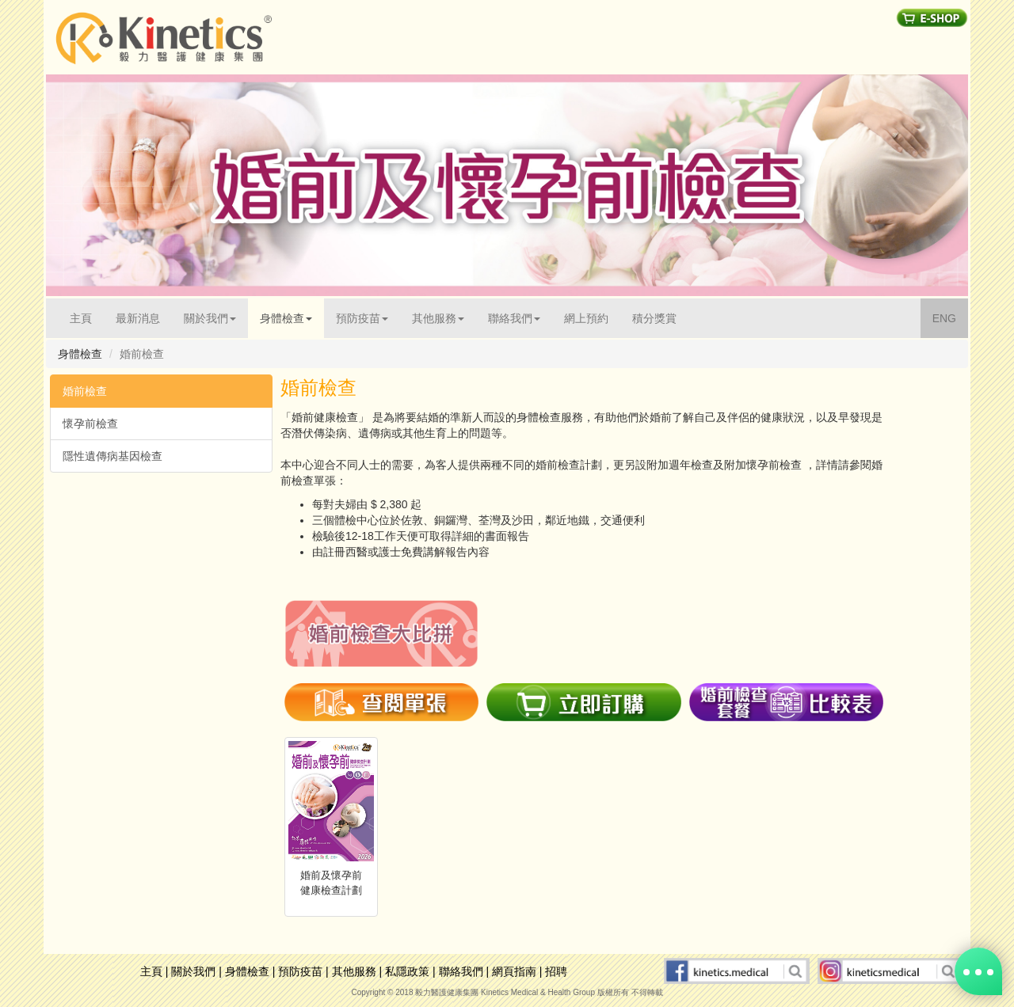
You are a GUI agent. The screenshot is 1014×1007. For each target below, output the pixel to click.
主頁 (87, 317)
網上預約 (586, 318)
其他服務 (354, 971)
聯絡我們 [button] (514, 318)
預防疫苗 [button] (362, 318)
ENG (950, 317)
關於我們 (193, 971)
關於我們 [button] (210, 318)
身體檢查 (247, 971)
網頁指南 (514, 971)
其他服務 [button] (438, 318)
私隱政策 (407, 971)
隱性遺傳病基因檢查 (112, 456)
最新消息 (138, 318)
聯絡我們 (461, 971)
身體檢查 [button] (286, 318)
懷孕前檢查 (90, 423)
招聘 (556, 971)
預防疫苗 (300, 971)
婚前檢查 (85, 391)
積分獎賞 (654, 318)
